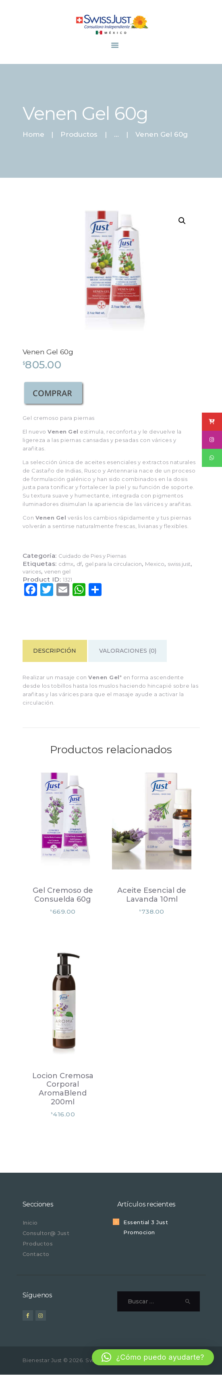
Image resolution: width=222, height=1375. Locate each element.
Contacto (36, 1254)
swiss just (179, 564)
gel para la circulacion (113, 564)
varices (32, 571)
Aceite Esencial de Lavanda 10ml (151, 895)
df (79, 564)
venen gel (57, 571)
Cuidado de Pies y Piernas (92, 556)
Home (33, 134)
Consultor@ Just (46, 1233)
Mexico (154, 564)
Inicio (30, 1222)
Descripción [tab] (54, 650)
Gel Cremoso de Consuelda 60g (63, 895)
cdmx (65, 564)
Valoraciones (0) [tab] (127, 650)
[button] (182, 221)
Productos (79, 134)
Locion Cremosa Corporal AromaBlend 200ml (62, 1089)
